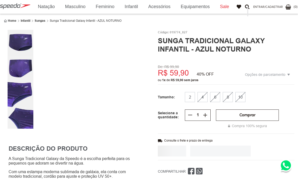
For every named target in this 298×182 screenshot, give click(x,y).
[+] (205, 115)
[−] (190, 115)
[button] (268, 7)
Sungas (40, 20)
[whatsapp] (199, 171)
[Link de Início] (10, 20)
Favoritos (239, 7)
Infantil (25, 20)
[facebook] (191, 171)
